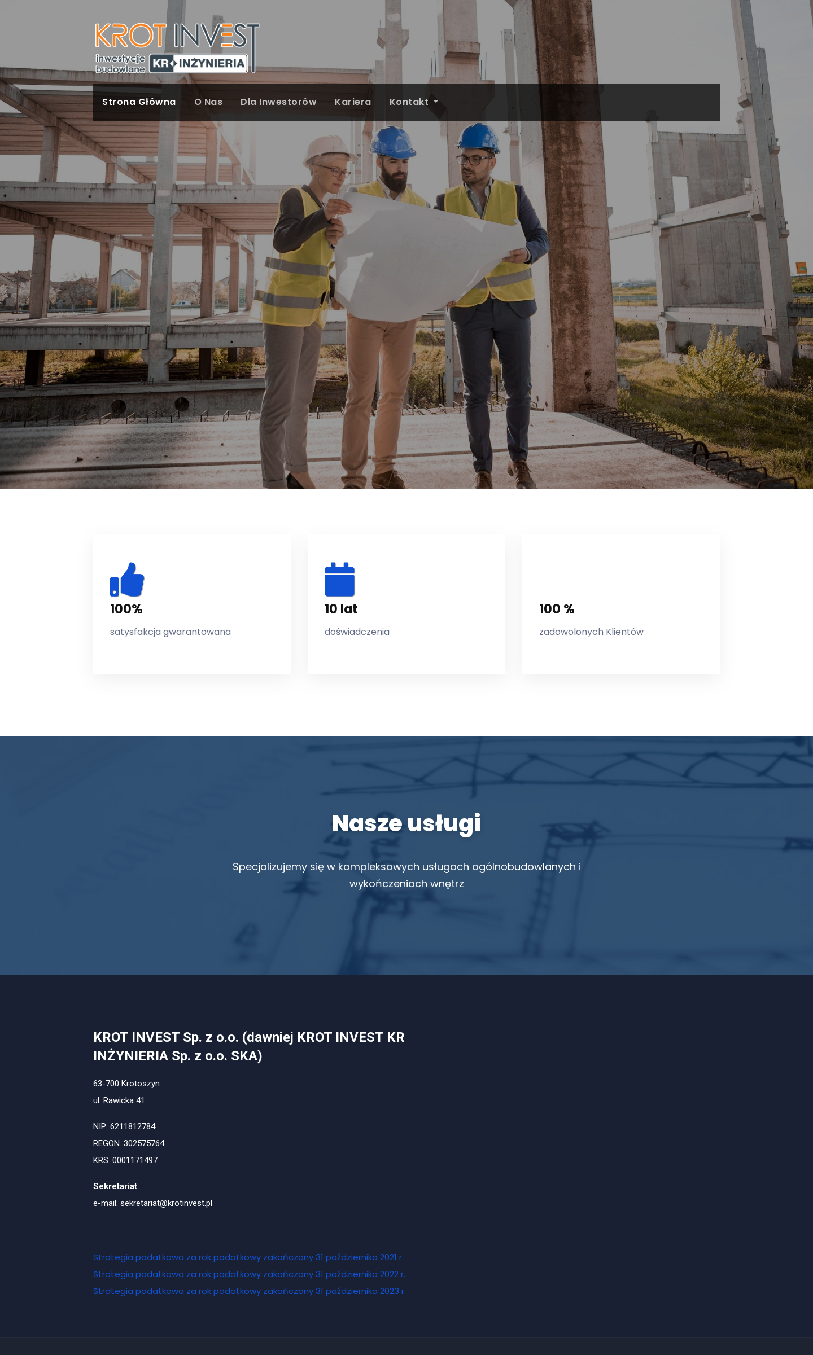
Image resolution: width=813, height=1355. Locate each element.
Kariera (353, 101)
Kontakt (414, 101)
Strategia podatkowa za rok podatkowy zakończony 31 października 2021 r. (248, 1257)
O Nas (208, 101)
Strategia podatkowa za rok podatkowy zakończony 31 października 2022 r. (249, 1274)
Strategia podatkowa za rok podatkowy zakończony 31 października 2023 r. (249, 1291)
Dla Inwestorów (279, 101)
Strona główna (139, 101)
